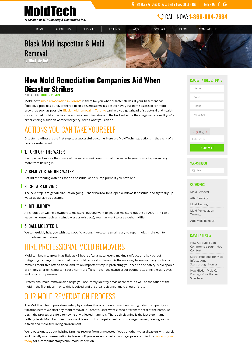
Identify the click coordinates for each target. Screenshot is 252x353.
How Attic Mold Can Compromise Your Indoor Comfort (207, 246)
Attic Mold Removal (202, 221)
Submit (207, 148)
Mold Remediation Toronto (202, 212)
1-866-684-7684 (208, 16)
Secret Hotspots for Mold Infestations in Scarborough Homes (206, 260)
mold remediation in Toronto (61, 101)
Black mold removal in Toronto (84, 110)
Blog (183, 29)
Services (89, 29)
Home (39, 29)
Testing (113, 29)
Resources (159, 29)
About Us (63, 29)
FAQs (135, 29)
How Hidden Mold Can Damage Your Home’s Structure (204, 274)
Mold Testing (199, 204)
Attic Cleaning (199, 198)
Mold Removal (199, 192)
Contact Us (208, 29)
